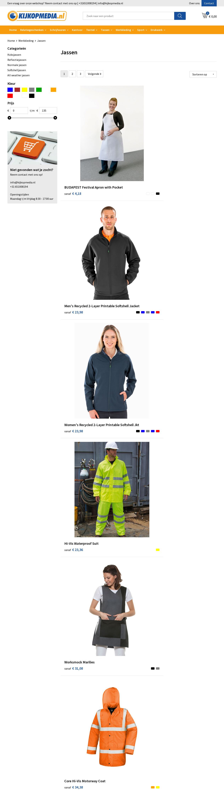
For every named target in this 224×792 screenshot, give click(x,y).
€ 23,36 (73, 214)
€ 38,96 (125, 281)
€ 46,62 (177, 637)
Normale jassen (16, 65)
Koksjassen (14, 54)
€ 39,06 (177, 420)
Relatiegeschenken (32, 30)
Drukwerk (70, 700)
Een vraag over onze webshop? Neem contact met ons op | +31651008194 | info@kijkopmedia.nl (65, 3)
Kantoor (77, 30)
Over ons (194, 3)
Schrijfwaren (58, 30)
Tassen (105, 30)
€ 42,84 (177, 560)
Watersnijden (73, 711)
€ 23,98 (125, 147)
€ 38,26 (125, 420)
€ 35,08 (177, 281)
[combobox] (128, 16)
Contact (209, 3)
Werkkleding (123, 30)
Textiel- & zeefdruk (76, 738)
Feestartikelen (73, 754)
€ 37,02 (73, 348)
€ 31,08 (125, 214)
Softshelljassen (16, 70)
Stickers (69, 733)
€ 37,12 (125, 353)
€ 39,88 (73, 487)
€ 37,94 (73, 420)
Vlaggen (69, 722)
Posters (69, 727)
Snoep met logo (74, 749)
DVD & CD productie (76, 706)
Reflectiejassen (16, 60)
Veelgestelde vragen (128, 717)
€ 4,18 (72, 147)
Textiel (90, 30)
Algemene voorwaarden (182, 700)
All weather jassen (18, 75)
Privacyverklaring (178, 711)
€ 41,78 (177, 348)
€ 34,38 (177, 214)
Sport (140, 30)
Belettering (72, 717)
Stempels (70, 744)
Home (13, 30)
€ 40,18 (125, 492)
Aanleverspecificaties (129, 711)
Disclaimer (174, 717)
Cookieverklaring (178, 706)
